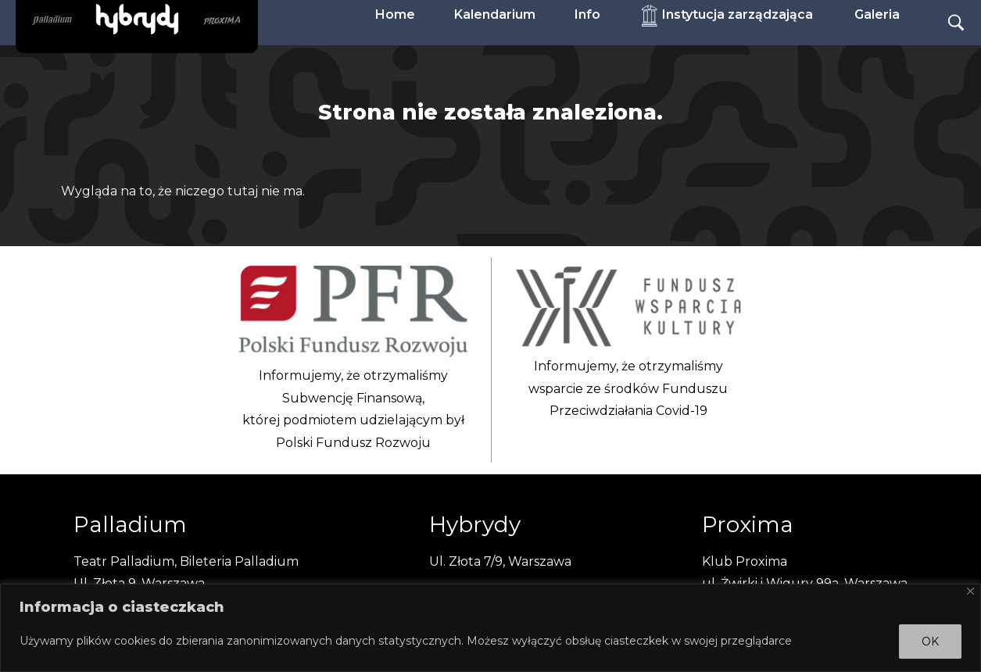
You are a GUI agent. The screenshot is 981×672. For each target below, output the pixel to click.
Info (587, 14)
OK (930, 641)
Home (395, 14)
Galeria (877, 14)
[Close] (970, 591)
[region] (490, 628)
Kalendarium (494, 14)
